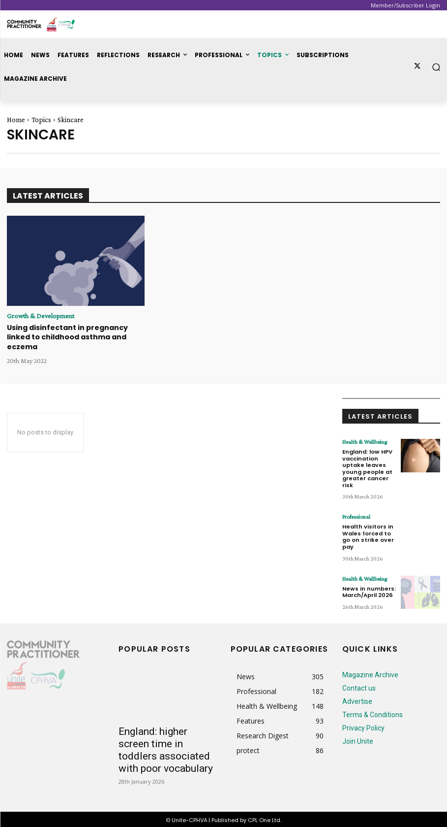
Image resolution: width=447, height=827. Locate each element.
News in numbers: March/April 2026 (368, 589)
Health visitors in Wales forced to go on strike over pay (368, 535)
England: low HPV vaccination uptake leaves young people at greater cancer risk (367, 467)
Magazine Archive (370, 673)
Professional (356, 516)
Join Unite (357, 739)
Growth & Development (40, 315)
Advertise (357, 699)
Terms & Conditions (372, 713)
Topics (41, 120)
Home (16, 120)
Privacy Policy (363, 726)
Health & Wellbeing (364, 441)
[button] (436, 66)
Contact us (359, 686)
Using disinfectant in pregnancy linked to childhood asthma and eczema (67, 337)
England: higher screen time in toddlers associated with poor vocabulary (166, 748)
